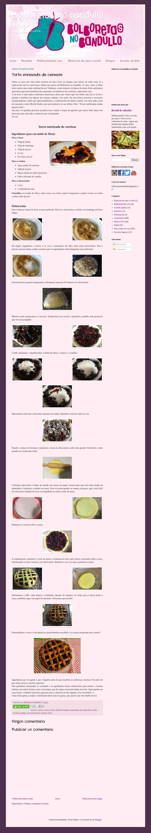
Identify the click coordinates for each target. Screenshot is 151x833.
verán (50, 713)
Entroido (117, 211)
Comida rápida (120, 208)
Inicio (13, 60)
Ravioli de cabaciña (121, 110)
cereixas (47, 710)
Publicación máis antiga (92, 799)
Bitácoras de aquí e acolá (84, 60)
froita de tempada (62, 710)
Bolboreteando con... (50, 60)
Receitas (26, 60)
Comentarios (119, 249)
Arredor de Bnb (130, 60)
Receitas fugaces (121, 232)
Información (119, 215)
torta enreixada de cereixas (37, 713)
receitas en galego (19, 713)
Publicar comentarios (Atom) (36, 804)
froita (53, 710)
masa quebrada (84, 710)
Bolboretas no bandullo (57, 15)
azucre (40, 710)
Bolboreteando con (122, 204)
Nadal (116, 225)
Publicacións (119, 244)
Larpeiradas (74, 710)
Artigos (110, 60)
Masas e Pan (119, 221)
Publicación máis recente (22, 799)
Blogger (98, 820)
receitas (94, 710)
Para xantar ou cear (122, 229)
